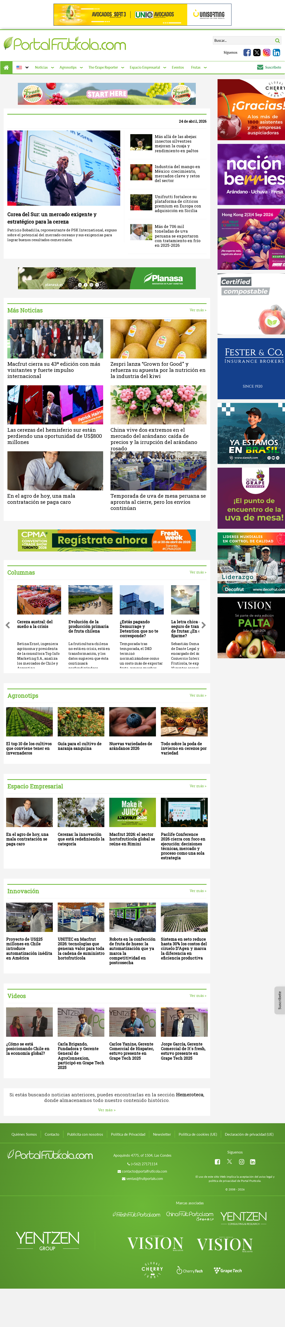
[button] (21, 67)
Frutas (195, 67)
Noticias (41, 67)
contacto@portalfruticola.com (144, 1171)
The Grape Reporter (103, 67)
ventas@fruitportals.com (144, 1178)
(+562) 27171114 (144, 1164)
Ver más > (198, 310)
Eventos (178, 67)
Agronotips (68, 67)
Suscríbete (269, 67)
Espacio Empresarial (145, 67)
